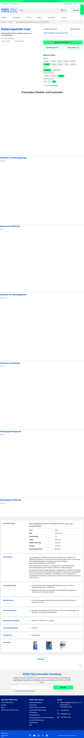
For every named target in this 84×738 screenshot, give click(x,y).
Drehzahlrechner (34, 715)
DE (80, 4)
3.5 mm (53, 61)
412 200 (53, 75)
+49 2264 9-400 (64, 717)
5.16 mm (47, 64)
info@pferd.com (64, 714)
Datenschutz (14, 4)
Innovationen (16, 17)
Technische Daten (50, 29)
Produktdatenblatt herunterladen (55, 33)
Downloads (32, 705)
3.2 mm (46, 61)
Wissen (39, 17)
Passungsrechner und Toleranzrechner (41, 717)
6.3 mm (60, 64)
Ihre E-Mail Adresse (14, 684)
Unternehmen (51, 17)
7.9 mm (73, 64)
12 (49, 81)
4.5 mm (66, 61)
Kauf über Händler (52, 47)
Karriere (64, 17)
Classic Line (47, 70)
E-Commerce (33, 712)
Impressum (4, 4)
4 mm (59, 61)
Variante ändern (76, 29)
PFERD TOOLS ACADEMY (37, 707)
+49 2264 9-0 (63, 710)
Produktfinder (33, 722)
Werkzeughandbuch (35, 702)
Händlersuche (68, 4)
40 (54, 81)
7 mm (67, 64)
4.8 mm (72, 61)
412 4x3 (46, 75)
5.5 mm (53, 64)
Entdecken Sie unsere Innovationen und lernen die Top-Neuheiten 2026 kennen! (42, 1)
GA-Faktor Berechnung (36, 720)
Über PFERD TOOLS (7, 702)
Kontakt (3, 705)
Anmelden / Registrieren (63, 42)
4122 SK (61, 75)
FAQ (30, 725)
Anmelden (63, 687)
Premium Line (56, 70)
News (3, 707)
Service (29, 17)
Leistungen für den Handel (37, 710)
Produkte (3, 17)
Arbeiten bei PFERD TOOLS (10, 710)
